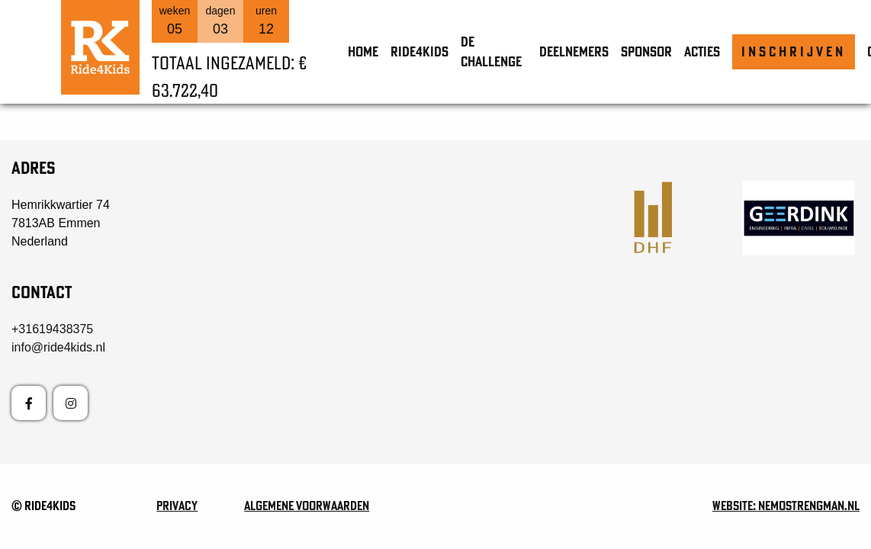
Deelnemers (574, 51)
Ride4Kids (419, 51)
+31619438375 (52, 329)
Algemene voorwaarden (306, 505)
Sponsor (646, 51)
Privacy (177, 505)
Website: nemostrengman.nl (786, 505)
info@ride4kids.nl (58, 347)
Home (363, 51)
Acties (702, 51)
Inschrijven (793, 51)
